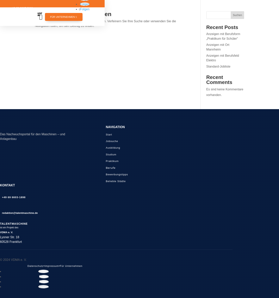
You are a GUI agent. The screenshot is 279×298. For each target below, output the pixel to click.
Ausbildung (113, 147)
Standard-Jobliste (218, 66)
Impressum (52, 266)
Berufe (110, 167)
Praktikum (112, 161)
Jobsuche (112, 141)
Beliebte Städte (116, 181)
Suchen (237, 15)
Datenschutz (36, 266)
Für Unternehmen (62, 17)
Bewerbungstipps (117, 174)
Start (109, 134)
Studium (111, 154)
